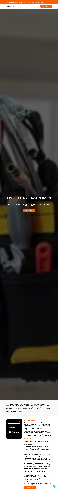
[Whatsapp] (54, 486)
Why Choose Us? (12, 425)
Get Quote (46, 6)
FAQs (10, 436)
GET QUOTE (29, 210)
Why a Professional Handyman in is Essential (14, 432)
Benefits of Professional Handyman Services (13, 428)
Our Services (11, 426)
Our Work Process (12, 430)
